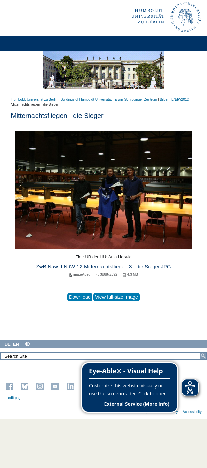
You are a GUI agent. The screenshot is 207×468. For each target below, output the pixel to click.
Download (80, 297)
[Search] (203, 356)
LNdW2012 (180, 99)
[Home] (24, 43)
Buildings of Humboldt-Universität (86, 99)
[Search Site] (103, 356)
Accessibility (192, 412)
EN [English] (16, 344)
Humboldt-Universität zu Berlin (34, 99)
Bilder (164, 99)
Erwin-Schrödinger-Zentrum (135, 99)
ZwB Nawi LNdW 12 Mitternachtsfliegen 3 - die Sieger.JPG (103, 266)
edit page (15, 398)
